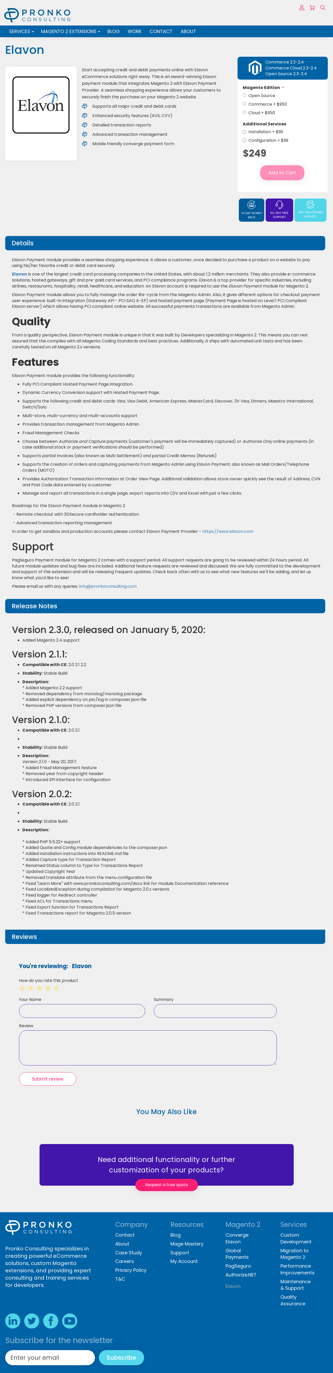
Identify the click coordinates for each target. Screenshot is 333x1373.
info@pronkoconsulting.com (108, 586)
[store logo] (37, 15)
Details (23, 243)
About (188, 31)
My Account (184, 1261)
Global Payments (237, 1254)
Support (179, 1252)
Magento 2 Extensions (69, 31)
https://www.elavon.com (227, 531)
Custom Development (295, 1238)
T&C (120, 1279)
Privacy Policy (130, 1270)
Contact (161, 31)
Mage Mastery (186, 1244)
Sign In (301, 7)
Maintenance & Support (295, 1285)
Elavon (19, 274)
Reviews (24, 937)
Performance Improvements (297, 1269)
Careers (124, 1261)
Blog (113, 31)
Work (135, 31)
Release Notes (34, 606)
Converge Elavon (237, 1238)
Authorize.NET (241, 1275)
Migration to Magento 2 (294, 1254)
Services (20, 31)
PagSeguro (238, 1266)
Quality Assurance (292, 1300)
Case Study (128, 1252)
